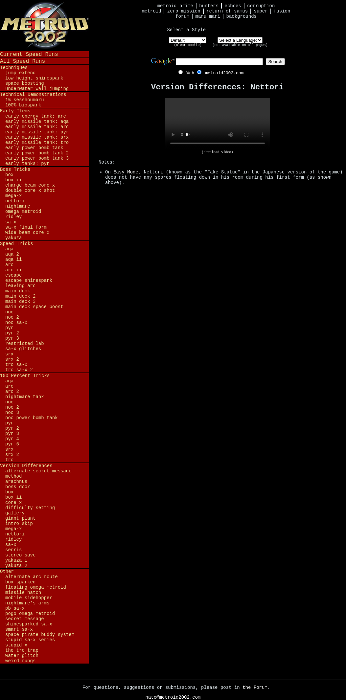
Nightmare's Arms (27, 603)
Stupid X (16, 645)
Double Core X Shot (30, 190)
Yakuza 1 (16, 560)
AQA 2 (12, 254)
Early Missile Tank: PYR (37, 132)
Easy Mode (125, 172)
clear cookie (187, 45)
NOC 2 (12, 317)
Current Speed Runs (29, 54)
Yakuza (13, 237)
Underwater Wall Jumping (37, 88)
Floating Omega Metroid (35, 587)
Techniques (14, 67)
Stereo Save (20, 555)
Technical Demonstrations (33, 94)
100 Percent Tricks (25, 375)
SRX (9, 354)
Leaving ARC (20, 285)
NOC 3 (12, 412)
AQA (9, 249)
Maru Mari (207, 16)
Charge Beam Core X (30, 185)
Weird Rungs (20, 661)
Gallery (15, 513)
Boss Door (17, 486)
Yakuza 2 (16, 565)
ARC (9, 264)
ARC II (13, 270)
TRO (9, 460)
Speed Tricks (16, 243)
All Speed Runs (22, 61)
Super (261, 11)
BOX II (13, 180)
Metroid (151, 11)
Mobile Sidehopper (28, 597)
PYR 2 (12, 333)
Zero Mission (183, 11)
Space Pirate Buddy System (39, 634)
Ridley (13, 216)
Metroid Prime (175, 6)
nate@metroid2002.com (172, 697)
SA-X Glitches (23, 348)
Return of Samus (227, 11)
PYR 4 (12, 438)
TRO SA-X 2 (19, 370)
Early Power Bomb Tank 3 (37, 158)
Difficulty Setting (30, 507)
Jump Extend (20, 73)
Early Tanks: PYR (27, 163)
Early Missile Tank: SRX (37, 137)
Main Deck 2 (20, 296)
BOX (9, 174)
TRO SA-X (16, 364)
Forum (182, 16)
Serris (13, 550)
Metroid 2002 (44, 25)
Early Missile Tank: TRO (37, 142)
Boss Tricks (15, 169)
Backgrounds (241, 16)
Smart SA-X (19, 629)
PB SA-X (15, 608)
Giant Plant (20, 518)
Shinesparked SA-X (28, 624)
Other (7, 571)
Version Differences (26, 465)
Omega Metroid (23, 211)
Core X (13, 502)
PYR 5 (12, 444)
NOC (9, 312)
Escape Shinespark (28, 280)
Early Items (15, 111)
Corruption (261, 6)
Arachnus (16, 481)
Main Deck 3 (20, 301)
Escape (13, 275)
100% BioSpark (23, 105)
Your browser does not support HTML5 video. (217, 124)
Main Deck (17, 291)
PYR (9, 327)
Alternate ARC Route (31, 576)
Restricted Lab (24, 343)
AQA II (13, 259)
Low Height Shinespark (34, 78)
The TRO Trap (21, 650)
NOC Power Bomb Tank (31, 417)
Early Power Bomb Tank (34, 147)
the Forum (254, 687)
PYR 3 (12, 338)
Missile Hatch (23, 592)
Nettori (15, 201)
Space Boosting (24, 83)
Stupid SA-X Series (30, 640)
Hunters (209, 6)
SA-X (10, 222)
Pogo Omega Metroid (30, 613)
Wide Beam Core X (27, 232)
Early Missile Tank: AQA (37, 121)
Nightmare (17, 206)
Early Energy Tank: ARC (35, 116)
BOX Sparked (20, 582)
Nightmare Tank (24, 396)
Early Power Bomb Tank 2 (37, 153)
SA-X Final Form (26, 227)
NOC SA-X (16, 322)
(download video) (217, 152)
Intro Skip (19, 523)
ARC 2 (12, 391)
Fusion (282, 11)
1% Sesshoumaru (24, 99)
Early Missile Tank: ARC (37, 126)
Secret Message (24, 618)
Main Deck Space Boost (34, 306)
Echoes (233, 6)
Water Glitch (21, 655)
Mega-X (13, 195)
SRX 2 (12, 359)
